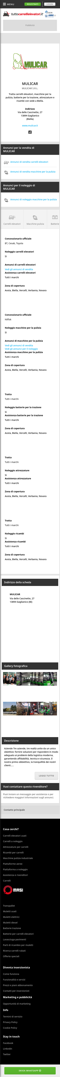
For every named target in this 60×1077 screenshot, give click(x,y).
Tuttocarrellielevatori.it (29, 13)
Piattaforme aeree (12, 863)
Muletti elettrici (11, 916)
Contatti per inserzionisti (16, 990)
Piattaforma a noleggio (15, 869)
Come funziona (11, 973)
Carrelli (7, 880)
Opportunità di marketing (17, 1003)
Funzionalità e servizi (14, 979)
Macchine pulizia (35, 219)
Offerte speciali (11, 956)
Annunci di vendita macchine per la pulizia (29, 171)
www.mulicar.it (30, 125)
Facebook (8, 1043)
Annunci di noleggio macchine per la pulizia (30, 199)
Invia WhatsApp (30, 1070)
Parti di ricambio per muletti (18, 945)
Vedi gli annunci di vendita (19, 269)
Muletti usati (9, 911)
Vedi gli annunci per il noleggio (21, 348)
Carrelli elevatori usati (14, 835)
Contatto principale (14, 809)
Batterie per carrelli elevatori (18, 933)
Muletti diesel (10, 922)
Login (50, 4)
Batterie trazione (12, 928)
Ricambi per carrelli (13, 852)
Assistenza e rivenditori (15, 875)
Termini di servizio (12, 1016)
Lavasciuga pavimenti (14, 939)
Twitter (7, 1054)
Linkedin (7, 1048)
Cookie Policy (10, 1027)
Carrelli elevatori (12, 219)
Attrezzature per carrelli (15, 846)
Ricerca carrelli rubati (14, 950)
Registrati (32, 4)
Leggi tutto (46, 775)
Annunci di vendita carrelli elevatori (25, 161)
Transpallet (9, 905)
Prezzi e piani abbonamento (18, 985)
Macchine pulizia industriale (18, 858)
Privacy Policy (10, 1022)
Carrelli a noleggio (13, 841)
